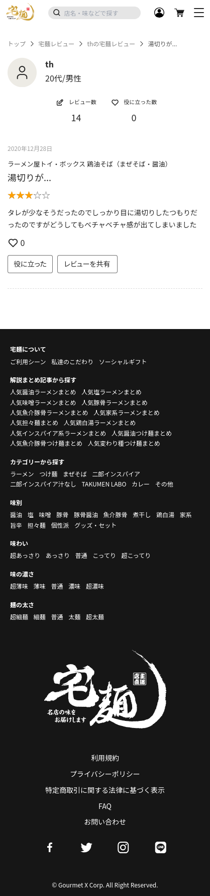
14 (76, 117)
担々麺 (37, 525)
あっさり (58, 555)
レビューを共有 (87, 264)
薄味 (40, 586)
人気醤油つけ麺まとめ (142, 433)
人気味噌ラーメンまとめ (43, 402)
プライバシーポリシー (105, 774)
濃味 (74, 586)
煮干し (142, 514)
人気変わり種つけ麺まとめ (124, 443)
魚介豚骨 (115, 514)
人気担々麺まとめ (34, 422)
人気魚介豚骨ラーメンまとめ (49, 412)
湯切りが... (29, 177)
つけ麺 (48, 473)
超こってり (136, 555)
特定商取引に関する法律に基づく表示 (105, 790)
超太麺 (95, 616)
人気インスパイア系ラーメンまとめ (58, 433)
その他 (164, 483)
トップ (17, 43)
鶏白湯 (165, 514)
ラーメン (22, 473)
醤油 (16, 514)
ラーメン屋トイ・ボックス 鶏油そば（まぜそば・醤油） (90, 164)
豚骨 (62, 514)
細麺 (40, 616)
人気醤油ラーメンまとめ (43, 391)
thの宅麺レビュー (111, 43)
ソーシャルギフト (123, 361)
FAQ (105, 806)
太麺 (74, 616)
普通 (81, 555)
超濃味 (95, 586)
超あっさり (25, 555)
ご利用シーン (28, 361)
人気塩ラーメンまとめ (111, 391)
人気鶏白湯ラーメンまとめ (100, 422)
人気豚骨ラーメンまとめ (114, 402)
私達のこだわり (72, 361)
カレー (141, 483)
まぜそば (75, 473)
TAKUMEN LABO (103, 483)
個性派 (60, 525)
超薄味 (19, 586)
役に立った (30, 264)
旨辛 (16, 525)
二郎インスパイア (116, 473)
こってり (104, 555)
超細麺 (19, 616)
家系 (186, 514)
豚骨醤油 (86, 514)
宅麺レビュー (56, 43)
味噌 (45, 514)
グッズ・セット (95, 525)
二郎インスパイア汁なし (43, 483)
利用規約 (105, 758)
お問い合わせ (105, 822)
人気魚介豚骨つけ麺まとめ (46, 443)
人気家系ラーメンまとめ (126, 412)
